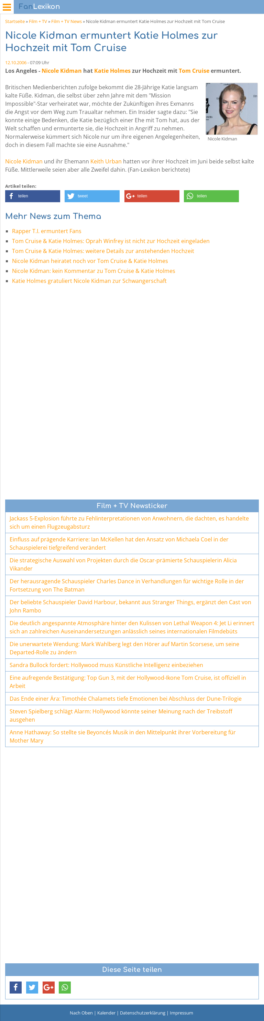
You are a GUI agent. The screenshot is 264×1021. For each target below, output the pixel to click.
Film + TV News (66, 21)
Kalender (106, 1013)
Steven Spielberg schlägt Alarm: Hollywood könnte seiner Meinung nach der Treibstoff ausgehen (121, 715)
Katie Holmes (112, 70)
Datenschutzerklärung (142, 1013)
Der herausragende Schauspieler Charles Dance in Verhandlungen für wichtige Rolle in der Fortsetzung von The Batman (127, 585)
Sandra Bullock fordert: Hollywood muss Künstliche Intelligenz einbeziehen (106, 665)
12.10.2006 (15, 62)
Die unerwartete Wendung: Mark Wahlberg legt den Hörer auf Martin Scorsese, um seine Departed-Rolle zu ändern (124, 648)
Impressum (181, 1013)
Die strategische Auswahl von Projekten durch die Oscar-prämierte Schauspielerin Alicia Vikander (123, 564)
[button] (32, 196)
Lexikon (39, 7)
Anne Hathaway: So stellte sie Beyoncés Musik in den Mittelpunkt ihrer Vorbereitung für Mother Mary (123, 736)
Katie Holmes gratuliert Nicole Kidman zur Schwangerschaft (89, 281)
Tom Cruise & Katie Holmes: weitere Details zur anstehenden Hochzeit (103, 251)
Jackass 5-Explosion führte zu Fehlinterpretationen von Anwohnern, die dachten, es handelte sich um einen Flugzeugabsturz (129, 522)
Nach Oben (81, 1013)
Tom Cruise (194, 70)
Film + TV (38, 21)
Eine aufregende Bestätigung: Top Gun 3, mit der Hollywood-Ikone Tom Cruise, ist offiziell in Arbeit (128, 682)
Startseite (15, 21)
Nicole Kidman (62, 70)
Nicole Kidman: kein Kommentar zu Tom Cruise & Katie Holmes (93, 271)
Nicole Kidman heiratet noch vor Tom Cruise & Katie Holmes (90, 261)
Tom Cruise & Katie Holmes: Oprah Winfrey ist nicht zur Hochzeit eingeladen (111, 241)
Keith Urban (106, 161)
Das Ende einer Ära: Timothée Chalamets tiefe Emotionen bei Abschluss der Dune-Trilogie (126, 698)
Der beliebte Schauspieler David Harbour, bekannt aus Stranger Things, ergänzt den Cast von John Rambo (130, 606)
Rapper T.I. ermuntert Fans (46, 231)
